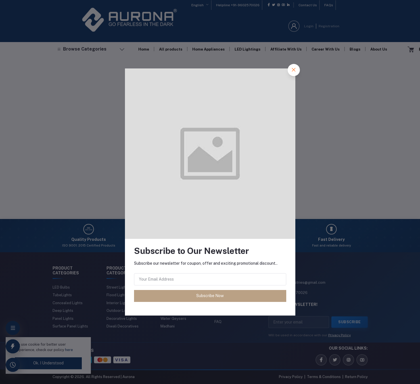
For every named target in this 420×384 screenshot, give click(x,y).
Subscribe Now (210, 295)
